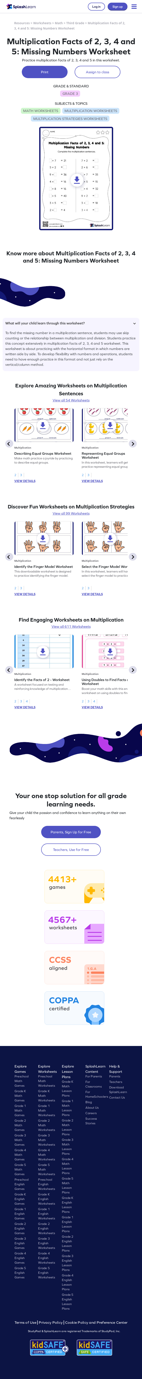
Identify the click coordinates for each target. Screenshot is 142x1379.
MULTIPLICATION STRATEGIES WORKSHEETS (70, 119)
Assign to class (97, 72)
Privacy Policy (51, 1322)
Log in (96, 6)
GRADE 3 (70, 94)
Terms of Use (26, 1322)
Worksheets (42, 23)
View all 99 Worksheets (71, 513)
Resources (22, 23)
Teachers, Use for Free (71, 850)
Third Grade (75, 23)
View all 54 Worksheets (71, 400)
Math (59, 23)
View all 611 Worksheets (71, 626)
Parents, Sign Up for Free (71, 832)
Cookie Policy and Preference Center (96, 1322)
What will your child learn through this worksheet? (70, 323)
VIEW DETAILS (24, 481)
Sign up (117, 6)
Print (44, 72)
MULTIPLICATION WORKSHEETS (91, 111)
